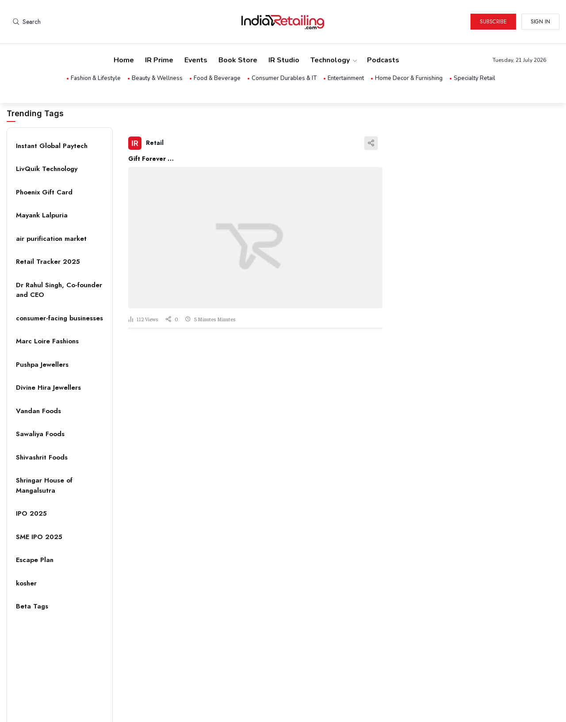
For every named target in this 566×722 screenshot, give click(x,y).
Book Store (237, 60)
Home (124, 60)
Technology (333, 60)
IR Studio (283, 60)
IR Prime (159, 60)
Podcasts (383, 60)
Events (195, 60)
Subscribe (493, 22)
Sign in (540, 22)
